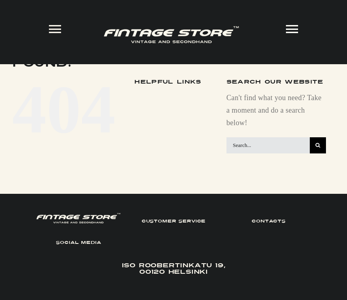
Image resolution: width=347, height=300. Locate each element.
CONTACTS (269, 221)
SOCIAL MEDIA (78, 242)
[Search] (318, 145)
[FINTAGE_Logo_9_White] (171, 29)
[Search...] (268, 145)
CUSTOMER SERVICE (174, 221)
